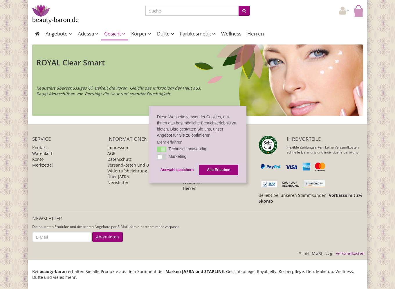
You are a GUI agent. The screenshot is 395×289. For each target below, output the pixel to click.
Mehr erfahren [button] (170, 142)
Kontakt (39, 147)
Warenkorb (43, 153)
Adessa (88, 33)
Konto (38, 159)
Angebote (59, 33)
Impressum (118, 147)
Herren (255, 33)
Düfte (165, 33)
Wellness (231, 33)
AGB (111, 153)
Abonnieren (107, 237)
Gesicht (114, 33)
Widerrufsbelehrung (127, 171)
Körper (141, 33)
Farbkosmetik (197, 33)
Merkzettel (42, 165)
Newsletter (118, 182)
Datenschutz (119, 159)
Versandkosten (350, 253)
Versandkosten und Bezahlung (137, 165)
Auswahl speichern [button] (177, 170)
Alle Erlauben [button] (218, 170)
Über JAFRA (118, 176)
